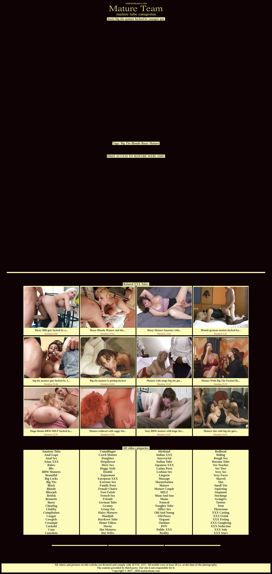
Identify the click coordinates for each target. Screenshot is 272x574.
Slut (220, 482)
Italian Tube (164, 461)
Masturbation (164, 482)
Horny (108, 526)
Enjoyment (108, 475)
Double (107, 471)
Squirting (221, 488)
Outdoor (164, 522)
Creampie (51, 522)
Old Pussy (164, 516)
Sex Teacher (220, 465)
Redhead (220, 451)
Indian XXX (164, 454)
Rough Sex (221, 458)
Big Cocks (51, 478)
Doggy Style (107, 468)
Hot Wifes (107, 533)
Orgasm (164, 519)
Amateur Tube (51, 451)
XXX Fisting (221, 519)
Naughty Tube (164, 505)
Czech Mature (108, 454)
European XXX (108, 478)
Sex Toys (220, 468)
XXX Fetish (220, 516)
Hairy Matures (107, 512)
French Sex (107, 495)
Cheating (51, 505)
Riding (220, 454)
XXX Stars (221, 533)
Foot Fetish (107, 492)
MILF (164, 492)
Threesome (221, 509)
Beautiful (51, 475)
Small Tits (220, 485)
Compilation (51, 512)
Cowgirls (51, 519)
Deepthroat (107, 461)
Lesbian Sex (164, 471)
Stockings (221, 495)
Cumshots (51, 533)
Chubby (51, 509)
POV (164, 526)
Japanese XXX (164, 465)
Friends (108, 499)
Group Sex (108, 509)
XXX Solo (220, 529)
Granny (108, 505)
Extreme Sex (108, 482)
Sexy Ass (220, 471)
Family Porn (108, 485)
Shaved (221, 478)
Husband (164, 451)
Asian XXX (51, 461)
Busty (145, 143)
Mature (154, 143)
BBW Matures (51, 471)
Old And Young (164, 512)
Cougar (51, 516)
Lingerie (164, 475)
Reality (164, 533)
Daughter (108, 458)
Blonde (136, 143)
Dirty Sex (108, 465)
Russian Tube (220, 461)
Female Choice (107, 488)
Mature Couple (164, 488)
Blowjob (51, 492)
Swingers (220, 499)
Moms (164, 499)
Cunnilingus (108, 451)
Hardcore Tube (107, 519)
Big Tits (126, 143)
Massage (164, 478)
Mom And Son (164, 495)
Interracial (164, 458)
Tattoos (220, 502)
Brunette (51, 499)
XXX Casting (220, 512)
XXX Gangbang (220, 522)
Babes (51, 465)
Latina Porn (164, 468)
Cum (51, 529)
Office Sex (164, 509)
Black (51, 485)
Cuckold (51, 526)
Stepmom (221, 492)
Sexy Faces (221, 475)
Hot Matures (108, 529)
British (51, 495)
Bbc (51, 468)
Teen (221, 505)
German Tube (108, 502)
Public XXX (164, 529)
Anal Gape (51, 454)
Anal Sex (51, 458)
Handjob (107, 516)
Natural (164, 502)
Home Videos (107, 522)
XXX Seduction (221, 526)
